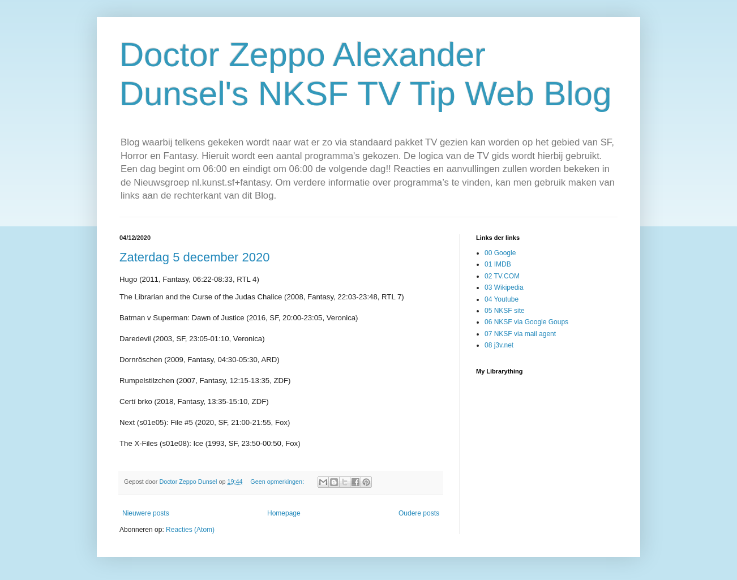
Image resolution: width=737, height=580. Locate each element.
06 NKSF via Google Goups (526, 322)
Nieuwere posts (145, 513)
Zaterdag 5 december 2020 (194, 257)
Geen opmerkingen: (278, 481)
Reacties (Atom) (190, 530)
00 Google (500, 253)
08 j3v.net (499, 345)
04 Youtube (502, 299)
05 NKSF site (505, 311)
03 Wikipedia (504, 287)
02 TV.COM (502, 276)
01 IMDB (498, 264)
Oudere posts (419, 513)
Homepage (284, 513)
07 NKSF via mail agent (520, 334)
